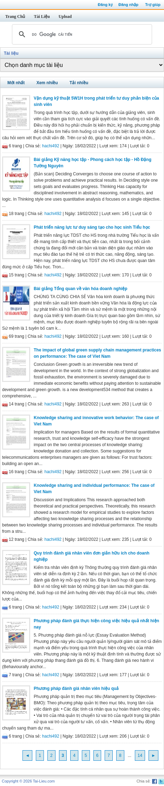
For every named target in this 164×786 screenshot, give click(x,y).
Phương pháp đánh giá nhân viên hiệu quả (76, 688)
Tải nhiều (79, 82)
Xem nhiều (47, 82)
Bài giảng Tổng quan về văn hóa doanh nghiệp (80, 288)
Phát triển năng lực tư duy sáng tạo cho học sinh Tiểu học (92, 227)
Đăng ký (105, 4)
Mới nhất (16, 82)
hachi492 (50, 145)
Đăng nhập (128, 4)
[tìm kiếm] (81, 34)
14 (140, 755)
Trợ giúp (152, 4)
